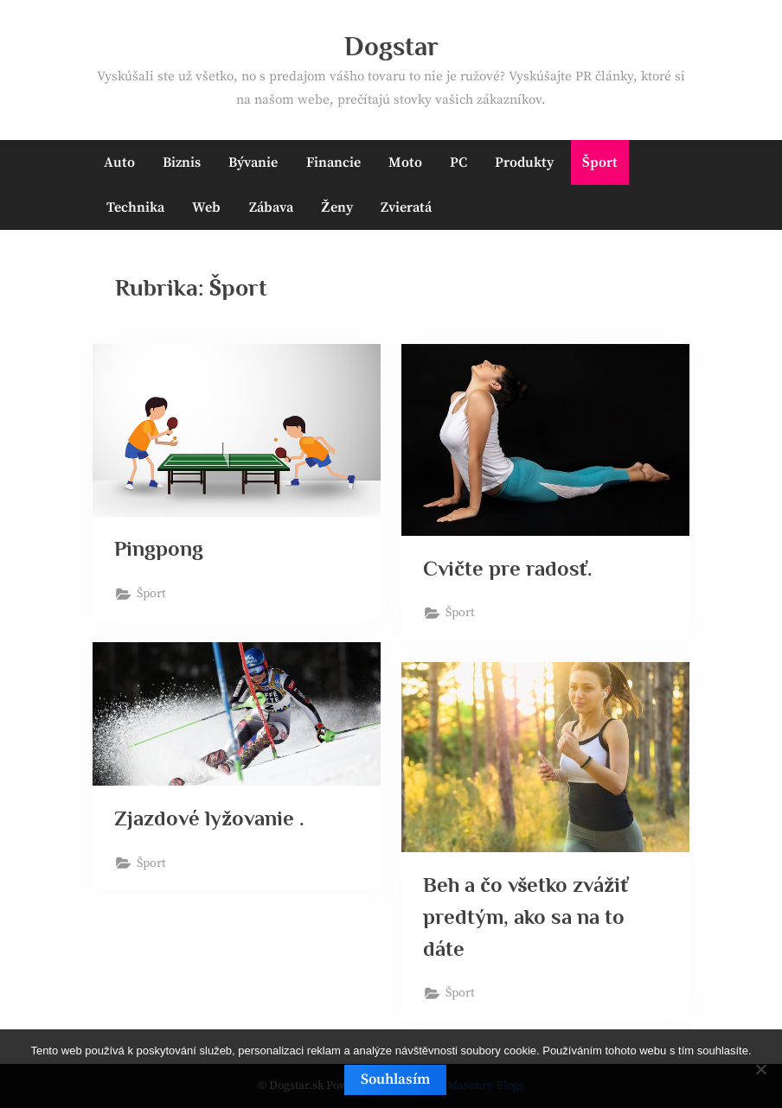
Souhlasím (395, 1079)
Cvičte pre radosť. (508, 568)
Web (206, 207)
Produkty (524, 162)
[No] (760, 1069)
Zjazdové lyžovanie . (210, 818)
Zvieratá (406, 207)
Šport (600, 162)
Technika (135, 207)
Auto (119, 162)
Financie (333, 162)
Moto (405, 162)
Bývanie (253, 162)
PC (458, 162)
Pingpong (159, 548)
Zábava (271, 207)
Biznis (182, 162)
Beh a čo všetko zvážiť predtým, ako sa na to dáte (527, 916)
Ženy (337, 207)
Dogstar (391, 46)
